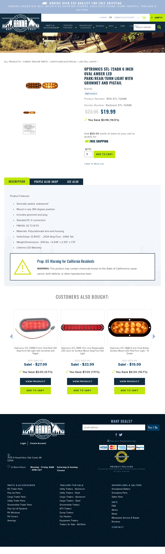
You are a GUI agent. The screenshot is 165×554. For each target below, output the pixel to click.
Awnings (11, 528)
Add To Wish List (95, 165)
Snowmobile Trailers (70, 512)
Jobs (119, 27)
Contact (127, 28)
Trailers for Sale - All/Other (73, 532)
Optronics (91, 95)
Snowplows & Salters (86, 28)
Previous (9, 344)
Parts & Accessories (50, 28)
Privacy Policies (121, 474)
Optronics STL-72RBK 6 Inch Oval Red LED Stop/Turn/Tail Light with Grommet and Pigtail (35, 358)
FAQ (114, 513)
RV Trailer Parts (15, 496)
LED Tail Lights (88, 63)
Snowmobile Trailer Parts (19, 512)
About (115, 517)
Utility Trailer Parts (16, 508)
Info (109, 27)
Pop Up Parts (13, 500)
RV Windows (13, 520)
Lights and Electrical (63, 63)
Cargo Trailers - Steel (70, 508)
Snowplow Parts (119, 500)
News (114, 521)
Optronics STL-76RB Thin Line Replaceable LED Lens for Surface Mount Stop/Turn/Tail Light (82, 358)
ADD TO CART (105, 155)
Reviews (116, 529)
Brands (99, 27)
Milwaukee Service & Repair (125, 525)
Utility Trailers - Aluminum (72, 496)
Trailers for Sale (68, 27)
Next (157, 344)
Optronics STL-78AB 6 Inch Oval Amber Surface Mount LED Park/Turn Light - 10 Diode (129, 358)
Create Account (121, 17)
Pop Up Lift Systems (17, 516)
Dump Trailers (66, 520)
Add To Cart (35, 398)
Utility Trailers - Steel (70, 500)
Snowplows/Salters (121, 496)
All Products (12, 63)
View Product (35, 388)
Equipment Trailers (69, 528)
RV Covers (12, 524)
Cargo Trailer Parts (35, 63)
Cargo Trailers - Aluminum (72, 504)
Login (99, 17)
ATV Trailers (66, 516)
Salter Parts (117, 504)
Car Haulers (65, 524)
